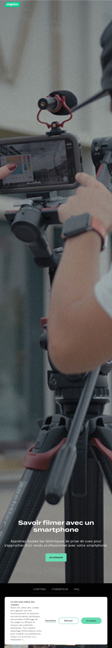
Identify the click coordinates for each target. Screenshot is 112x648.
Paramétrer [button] (50, 620)
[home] (12, 4)
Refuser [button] (68, 620)
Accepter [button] (91, 620)
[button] (105, 4)
